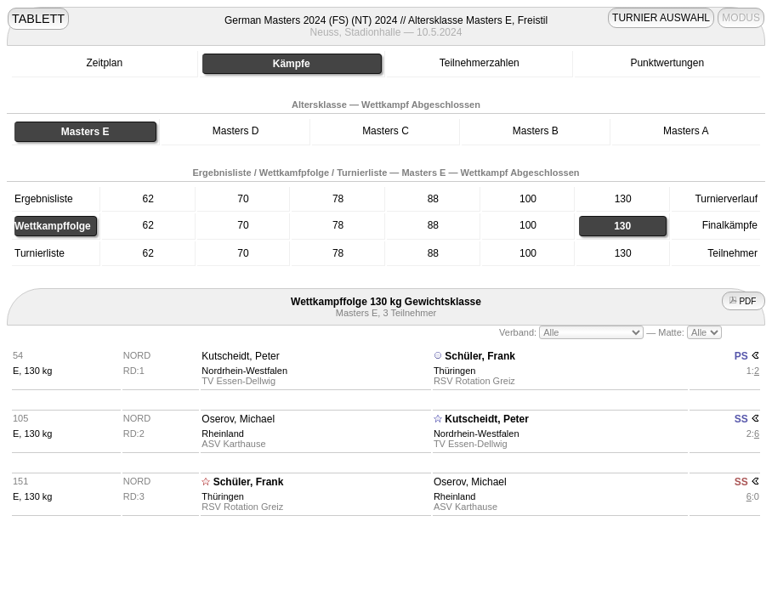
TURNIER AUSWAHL (661, 18)
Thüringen (455, 371)
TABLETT (38, 19)
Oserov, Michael (238, 419)
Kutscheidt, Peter (240, 356)
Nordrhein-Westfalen (244, 371)
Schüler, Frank (480, 356)
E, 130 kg (32, 371)
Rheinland (223, 433)
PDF (744, 301)
